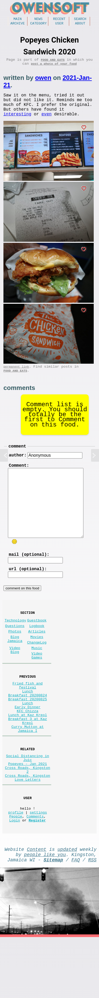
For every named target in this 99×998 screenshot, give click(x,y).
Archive (17, 24)
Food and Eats (53, 62)
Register (37, 876)
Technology (15, 640)
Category (38, 24)
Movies (36, 660)
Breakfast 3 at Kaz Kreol (27, 760)
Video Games (36, 683)
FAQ (76, 919)
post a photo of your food (54, 67)
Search (80, 19)
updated (67, 907)
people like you (45, 913)
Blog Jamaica (14, 663)
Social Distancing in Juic (27, 802)
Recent (59, 19)
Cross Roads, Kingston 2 (27, 817)
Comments (35, 871)
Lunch (27, 723)
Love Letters (27, 829)
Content (36, 907)
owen (43, 81)
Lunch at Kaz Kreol (27, 752)
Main (17, 19)
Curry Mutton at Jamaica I (27, 770)
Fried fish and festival (27, 716)
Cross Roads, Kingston (27, 824)
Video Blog (15, 676)
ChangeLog (36, 667)
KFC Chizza (28, 747)
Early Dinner (27, 742)
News (38, 19)
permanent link (16, 376)
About (80, 24)
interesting (17, 123)
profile (15, 866)
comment (17, 458)
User (59, 24)
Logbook (36, 647)
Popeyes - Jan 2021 (27, 809)
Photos (14, 653)
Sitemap (53, 919)
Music (36, 673)
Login (14, 876)
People (15, 871)
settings (38, 866)
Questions (14, 647)
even (46, 123)
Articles (36, 653)
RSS (92, 919)
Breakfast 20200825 (27, 733)
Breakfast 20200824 (27, 728)
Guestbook (36, 640)
